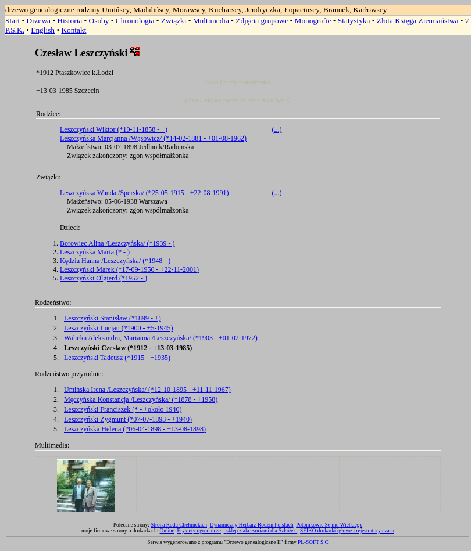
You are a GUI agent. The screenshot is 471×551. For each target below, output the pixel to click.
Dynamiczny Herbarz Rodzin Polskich (252, 525)
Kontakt (73, 30)
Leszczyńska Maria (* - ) (95, 252)
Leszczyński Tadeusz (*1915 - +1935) (117, 358)
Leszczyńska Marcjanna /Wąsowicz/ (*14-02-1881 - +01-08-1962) (153, 138)
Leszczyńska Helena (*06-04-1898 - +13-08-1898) (135, 429)
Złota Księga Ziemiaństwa (418, 20)
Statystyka (354, 20)
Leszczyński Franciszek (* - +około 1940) (122, 409)
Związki (174, 20)
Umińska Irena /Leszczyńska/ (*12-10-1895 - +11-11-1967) (147, 390)
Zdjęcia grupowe (262, 20)
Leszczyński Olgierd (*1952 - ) (103, 278)
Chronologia (135, 20)
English (43, 30)
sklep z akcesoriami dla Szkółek (261, 531)
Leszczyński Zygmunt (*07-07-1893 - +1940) (128, 419)
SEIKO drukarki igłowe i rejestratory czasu (347, 531)
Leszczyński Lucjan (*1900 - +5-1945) (118, 328)
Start (12, 20)
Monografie (313, 20)
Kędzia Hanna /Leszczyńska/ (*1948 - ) (115, 261)
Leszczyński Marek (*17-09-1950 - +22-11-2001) (129, 269)
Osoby (99, 20)
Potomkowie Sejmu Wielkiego (329, 525)
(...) (277, 129)
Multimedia (211, 20)
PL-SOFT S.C (313, 542)
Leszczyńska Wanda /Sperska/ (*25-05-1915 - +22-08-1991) (144, 193)
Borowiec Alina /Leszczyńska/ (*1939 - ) (117, 243)
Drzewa (39, 20)
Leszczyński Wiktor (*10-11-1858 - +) (113, 129)
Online (167, 531)
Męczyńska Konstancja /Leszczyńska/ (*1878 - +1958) (140, 399)
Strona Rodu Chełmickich (179, 525)
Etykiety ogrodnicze (199, 531)
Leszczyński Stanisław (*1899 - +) (112, 318)
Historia (69, 20)
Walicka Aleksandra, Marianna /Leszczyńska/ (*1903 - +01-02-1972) (161, 338)
